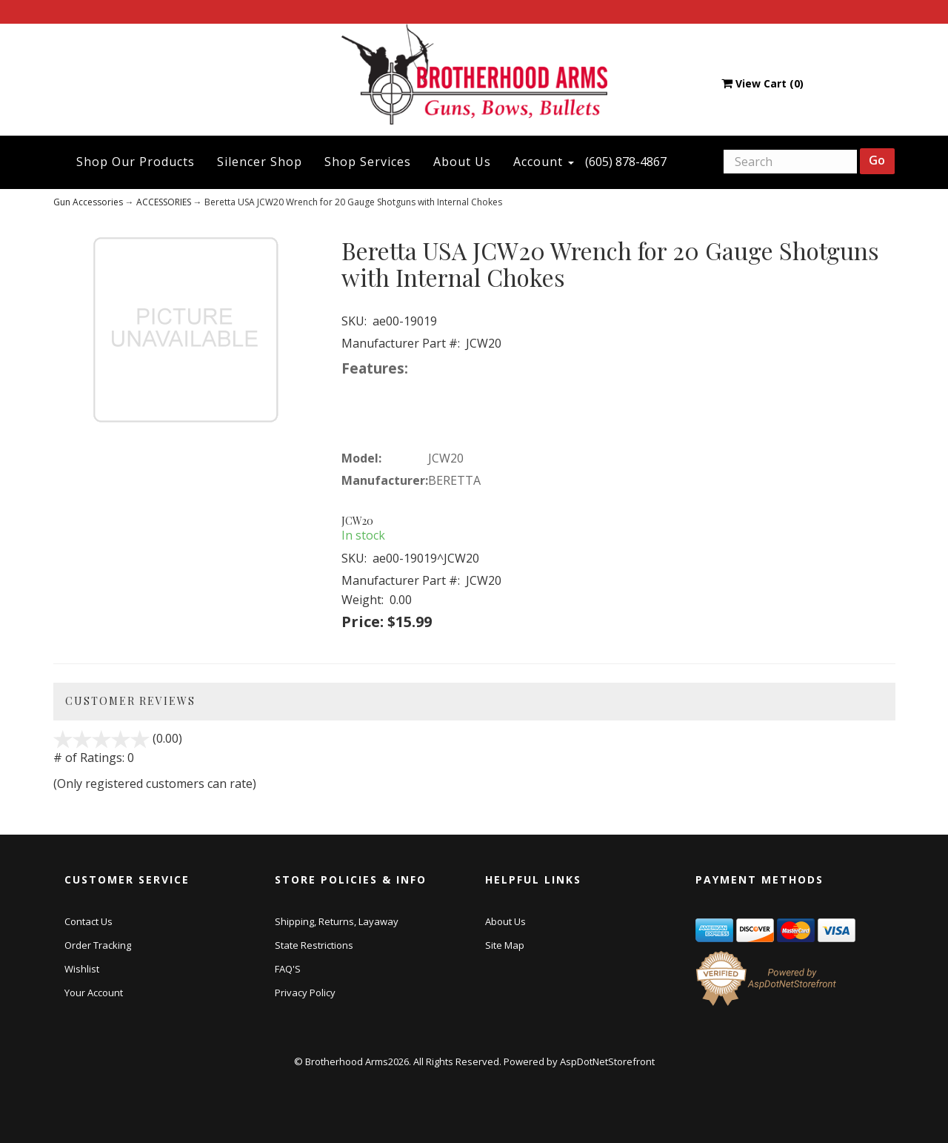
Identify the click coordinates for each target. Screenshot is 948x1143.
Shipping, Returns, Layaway (336, 921)
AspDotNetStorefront (607, 1061)
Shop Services (367, 161)
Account (543, 161)
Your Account (93, 992)
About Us (462, 161)
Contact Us (88, 921)
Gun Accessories (88, 202)
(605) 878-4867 (626, 161)
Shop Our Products (135, 161)
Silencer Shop (259, 161)
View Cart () (762, 83)
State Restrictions (314, 945)
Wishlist (81, 968)
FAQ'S (288, 968)
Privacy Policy (305, 992)
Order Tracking (97, 945)
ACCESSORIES (163, 202)
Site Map (504, 945)
